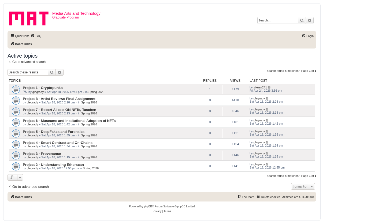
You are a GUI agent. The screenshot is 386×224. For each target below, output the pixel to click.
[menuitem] (36, 36)
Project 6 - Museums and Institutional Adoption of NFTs (69, 121)
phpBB (148, 206)
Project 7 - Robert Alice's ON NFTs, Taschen (59, 110)
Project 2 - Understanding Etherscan (53, 165)
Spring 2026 (96, 92)
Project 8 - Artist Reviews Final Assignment (59, 99)
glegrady (38, 92)
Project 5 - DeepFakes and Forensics (53, 132)
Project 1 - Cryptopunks (43, 88)
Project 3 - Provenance (42, 154)
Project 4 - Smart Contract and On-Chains (57, 143)
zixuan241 (260, 87)
